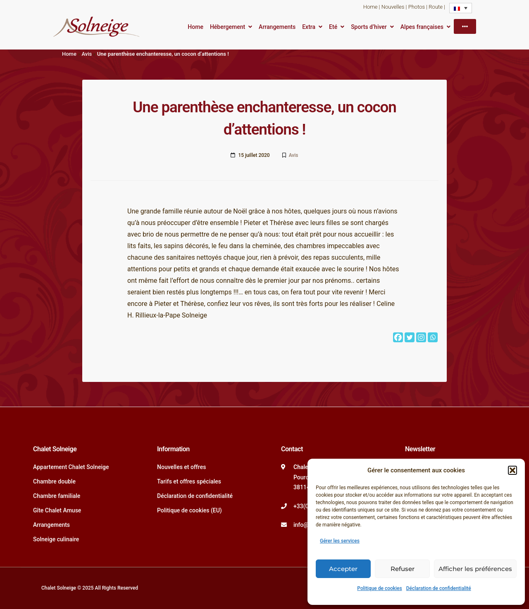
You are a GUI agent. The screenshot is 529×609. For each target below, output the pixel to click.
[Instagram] (421, 337)
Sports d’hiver (369, 27)
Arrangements (277, 27)
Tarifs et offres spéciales (189, 481)
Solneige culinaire (56, 539)
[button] (512, 470)
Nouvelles (393, 7)
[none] (460, 8)
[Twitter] (410, 337)
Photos (416, 7)
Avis (86, 54)
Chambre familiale (56, 496)
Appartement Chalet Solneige (71, 467)
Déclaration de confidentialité (438, 588)
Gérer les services (340, 541)
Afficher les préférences (475, 569)
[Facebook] (398, 337)
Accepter (343, 569)
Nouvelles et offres (181, 467)
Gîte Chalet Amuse (57, 510)
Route (436, 7)
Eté (333, 27)
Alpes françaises (421, 27)
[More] (465, 26)
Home (370, 7)
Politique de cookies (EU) (189, 510)
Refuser (403, 569)
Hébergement (227, 27)
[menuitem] (460, 8)
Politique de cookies (379, 588)
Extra (308, 27)
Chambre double (54, 481)
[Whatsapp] (433, 337)
